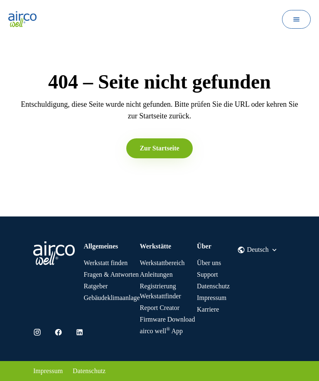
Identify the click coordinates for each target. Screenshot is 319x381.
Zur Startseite (159, 148)
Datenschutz (213, 286)
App (161, 330)
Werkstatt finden (106, 262)
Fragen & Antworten (111, 274)
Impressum (211, 297)
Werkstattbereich (162, 262)
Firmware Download (167, 319)
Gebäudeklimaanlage (112, 297)
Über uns (209, 262)
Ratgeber (96, 286)
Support (207, 274)
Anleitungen (156, 274)
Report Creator (160, 307)
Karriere (208, 309)
